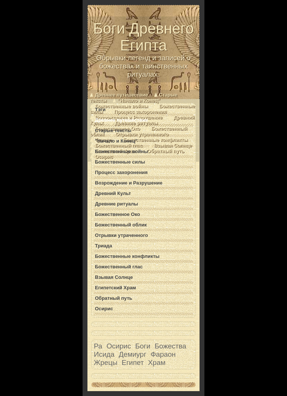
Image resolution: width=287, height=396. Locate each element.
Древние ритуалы (136, 123)
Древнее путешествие (121, 95)
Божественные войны (121, 106)
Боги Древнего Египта (143, 49)
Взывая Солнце (173, 145)
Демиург (132, 354)
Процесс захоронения (140, 112)
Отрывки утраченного (142, 134)
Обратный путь (166, 151)
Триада (103, 246)
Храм (157, 362)
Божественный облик (121, 225)
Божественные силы (120, 162)
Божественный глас (119, 145)
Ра (98, 346)
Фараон (163, 354)
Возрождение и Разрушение (129, 183)
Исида (104, 354)
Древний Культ (113, 193)
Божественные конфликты (155, 140)
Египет (133, 362)
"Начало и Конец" (139, 100)
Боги (143, 346)
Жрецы (105, 362)
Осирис (104, 156)
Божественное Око (117, 214)
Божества (170, 346)
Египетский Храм (115, 287)
